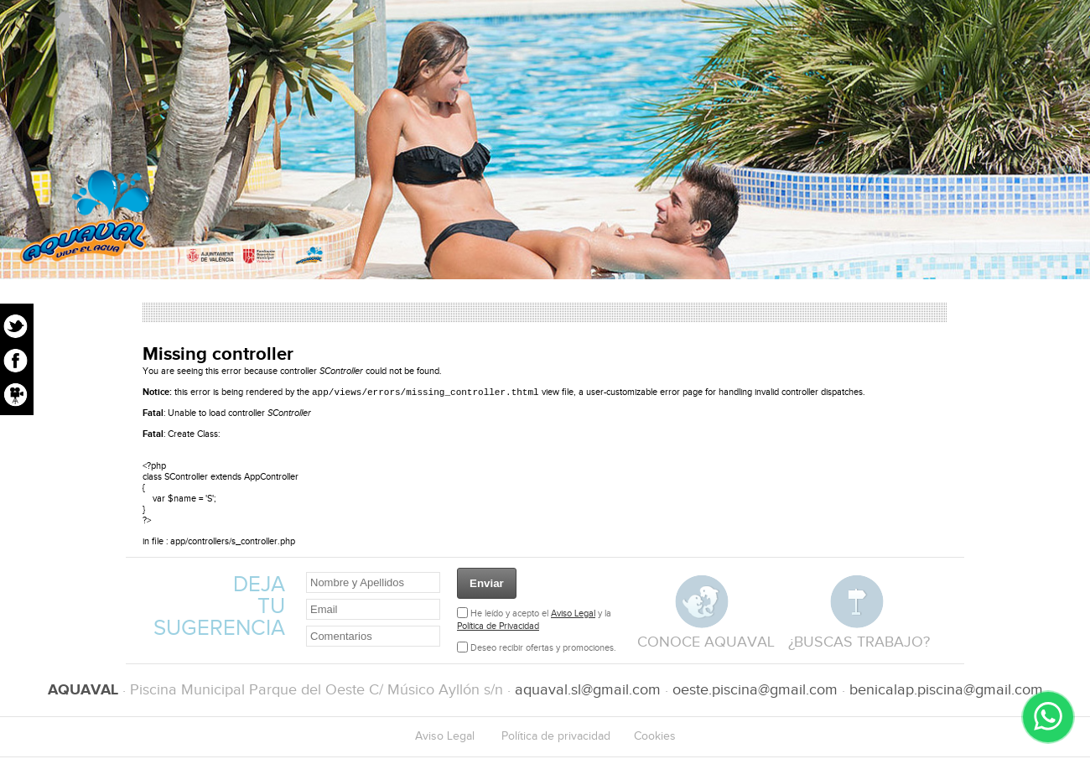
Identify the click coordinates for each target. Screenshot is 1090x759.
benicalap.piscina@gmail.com (946, 691)
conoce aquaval (706, 643)
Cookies (655, 738)
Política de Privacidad (498, 627)
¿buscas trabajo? (859, 643)
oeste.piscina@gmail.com (755, 691)
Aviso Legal (573, 615)
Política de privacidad (555, 738)
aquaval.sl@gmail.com (588, 691)
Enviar (487, 585)
